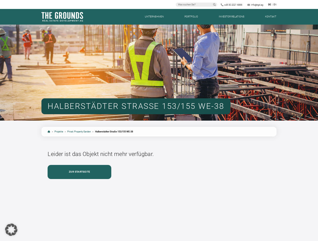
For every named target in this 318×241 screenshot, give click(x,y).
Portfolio (191, 16)
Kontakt (270, 16)
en (274, 4)
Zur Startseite (79, 171)
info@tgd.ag (257, 5)
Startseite (49, 131)
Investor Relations (231, 16)
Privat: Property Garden (79, 131)
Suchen (214, 4)
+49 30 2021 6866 (233, 5)
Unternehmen (154, 16)
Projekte (58, 131)
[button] (11, 229)
